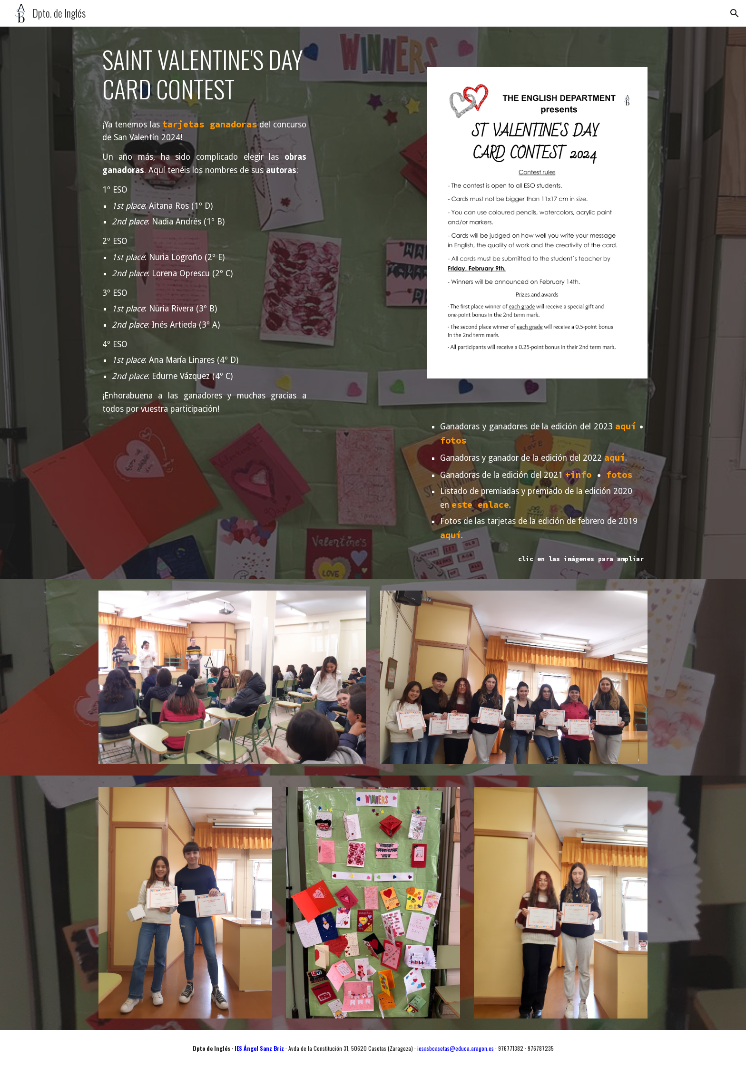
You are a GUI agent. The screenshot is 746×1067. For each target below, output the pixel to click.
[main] (208, 74)
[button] (734, 13)
